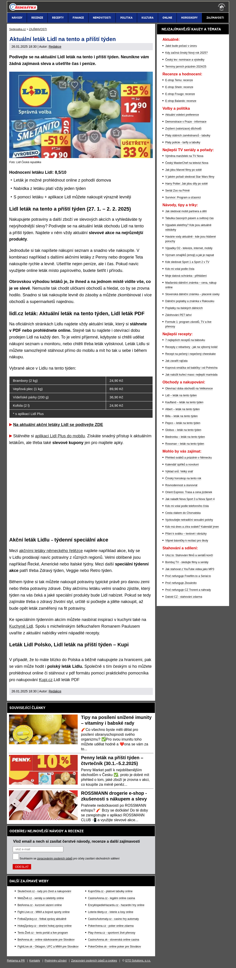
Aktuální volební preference (182, 114)
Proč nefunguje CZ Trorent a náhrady (188, 589)
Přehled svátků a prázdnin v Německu (188, 457)
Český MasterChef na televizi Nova (186, 163)
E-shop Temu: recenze (179, 80)
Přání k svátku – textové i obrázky (185, 533)
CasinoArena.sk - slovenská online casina (113, 939)
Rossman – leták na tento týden (184, 443)
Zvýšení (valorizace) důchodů (183, 128)
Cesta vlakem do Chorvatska (183, 513)
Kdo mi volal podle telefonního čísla (187, 506)
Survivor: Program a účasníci (183, 197)
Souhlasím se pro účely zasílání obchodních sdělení (70, 858)
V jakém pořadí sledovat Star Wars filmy (189, 176)
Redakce (55, 46)
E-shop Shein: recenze (179, 87)
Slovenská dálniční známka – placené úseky (192, 294)
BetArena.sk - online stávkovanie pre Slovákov (46, 939)
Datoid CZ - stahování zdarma (183, 596)
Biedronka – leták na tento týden (185, 436)
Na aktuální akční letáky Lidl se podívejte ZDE (58, 424)
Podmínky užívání (56, 960)
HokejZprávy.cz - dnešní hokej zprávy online (45, 925)
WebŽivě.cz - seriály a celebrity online (41, 898)
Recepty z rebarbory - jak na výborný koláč (191, 347)
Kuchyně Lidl (21, 626)
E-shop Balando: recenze (180, 101)
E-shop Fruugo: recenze (180, 94)
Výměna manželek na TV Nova (184, 156)
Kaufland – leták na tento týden (184, 402)
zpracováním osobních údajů (54, 858)
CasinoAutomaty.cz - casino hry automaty (113, 919)
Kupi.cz (46, 679)
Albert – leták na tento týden (182, 409)
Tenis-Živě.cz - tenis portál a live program (43, 932)
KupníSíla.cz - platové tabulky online (110, 891)
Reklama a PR (16, 960)
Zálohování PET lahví (178, 315)
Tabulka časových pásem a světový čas (189, 218)
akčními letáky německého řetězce (51, 550)
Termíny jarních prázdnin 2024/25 (185, 66)
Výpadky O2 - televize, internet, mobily (188, 248)
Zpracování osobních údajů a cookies (94, 960)
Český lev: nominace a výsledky (184, 59)
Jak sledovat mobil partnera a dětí (186, 211)
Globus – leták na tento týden (183, 430)
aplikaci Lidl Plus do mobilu (60, 436)
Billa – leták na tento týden (181, 416)
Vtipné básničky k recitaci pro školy (186, 540)
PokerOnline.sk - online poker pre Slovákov (114, 946)
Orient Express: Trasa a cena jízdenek (188, 492)
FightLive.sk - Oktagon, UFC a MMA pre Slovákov (48, 946)
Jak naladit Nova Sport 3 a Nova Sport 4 (190, 499)
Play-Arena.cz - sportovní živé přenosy (111, 932)
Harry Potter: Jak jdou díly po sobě (186, 183)
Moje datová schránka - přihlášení (186, 275)
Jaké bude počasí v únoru (181, 45)
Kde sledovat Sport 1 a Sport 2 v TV (187, 262)
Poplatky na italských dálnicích (184, 308)
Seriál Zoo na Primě (177, 190)
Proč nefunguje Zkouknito (181, 583)
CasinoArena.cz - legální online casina (111, 898)
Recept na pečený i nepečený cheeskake (190, 354)
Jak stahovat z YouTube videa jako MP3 (189, 569)
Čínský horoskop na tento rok (183, 478)
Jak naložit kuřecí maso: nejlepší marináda (191, 374)
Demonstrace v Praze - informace (185, 121)
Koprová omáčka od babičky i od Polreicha (191, 367)
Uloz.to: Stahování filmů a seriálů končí (189, 555)
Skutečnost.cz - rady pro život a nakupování (44, 891)
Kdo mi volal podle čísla (179, 269)
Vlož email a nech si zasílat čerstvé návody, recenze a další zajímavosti (76, 841)
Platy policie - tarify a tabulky (182, 142)
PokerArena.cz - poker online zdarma (111, 925)
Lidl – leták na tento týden (181, 395)
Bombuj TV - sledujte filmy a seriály (186, 562)
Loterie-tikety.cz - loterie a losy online (110, 912)
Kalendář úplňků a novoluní (182, 464)
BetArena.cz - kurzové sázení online (40, 905)
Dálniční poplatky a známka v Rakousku (189, 301)
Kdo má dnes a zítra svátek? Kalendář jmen (192, 526)
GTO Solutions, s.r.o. (138, 960)
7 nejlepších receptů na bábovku (185, 340)
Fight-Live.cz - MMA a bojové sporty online (44, 912)
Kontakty (34, 960)
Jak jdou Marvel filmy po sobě (183, 169)
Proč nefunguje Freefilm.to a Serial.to (188, 576)
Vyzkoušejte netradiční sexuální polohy (189, 519)
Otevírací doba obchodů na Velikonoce (189, 388)
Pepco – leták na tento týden (182, 423)
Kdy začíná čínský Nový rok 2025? (186, 52)
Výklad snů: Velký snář (179, 471)
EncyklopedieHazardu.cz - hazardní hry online (116, 905)
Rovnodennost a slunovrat (181, 485)
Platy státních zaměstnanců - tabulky (187, 135)
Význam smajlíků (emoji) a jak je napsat (189, 255)
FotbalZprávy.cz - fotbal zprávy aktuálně (42, 919)
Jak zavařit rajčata (176, 360)
